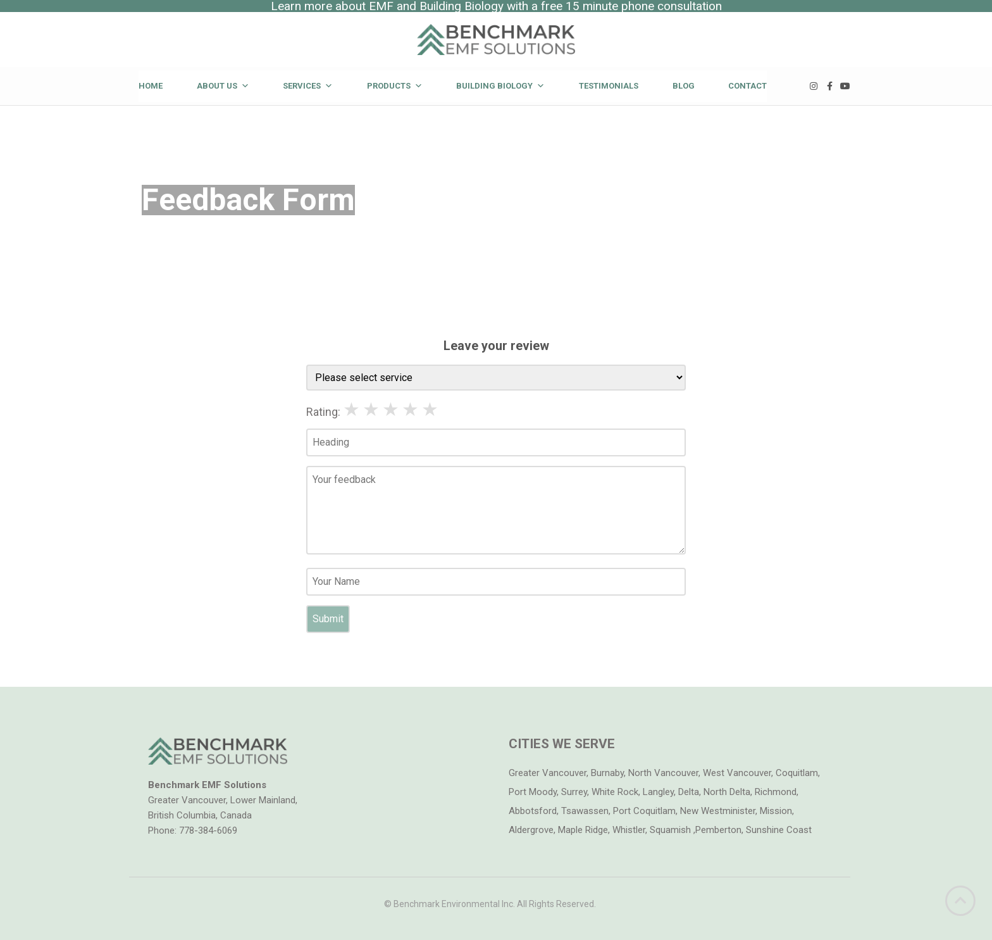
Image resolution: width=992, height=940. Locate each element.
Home (151, 86)
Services (308, 86)
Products (395, 86)
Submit (328, 619)
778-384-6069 (208, 830)
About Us (223, 86)
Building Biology (500, 86)
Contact (747, 86)
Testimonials (608, 86)
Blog (684, 86)
